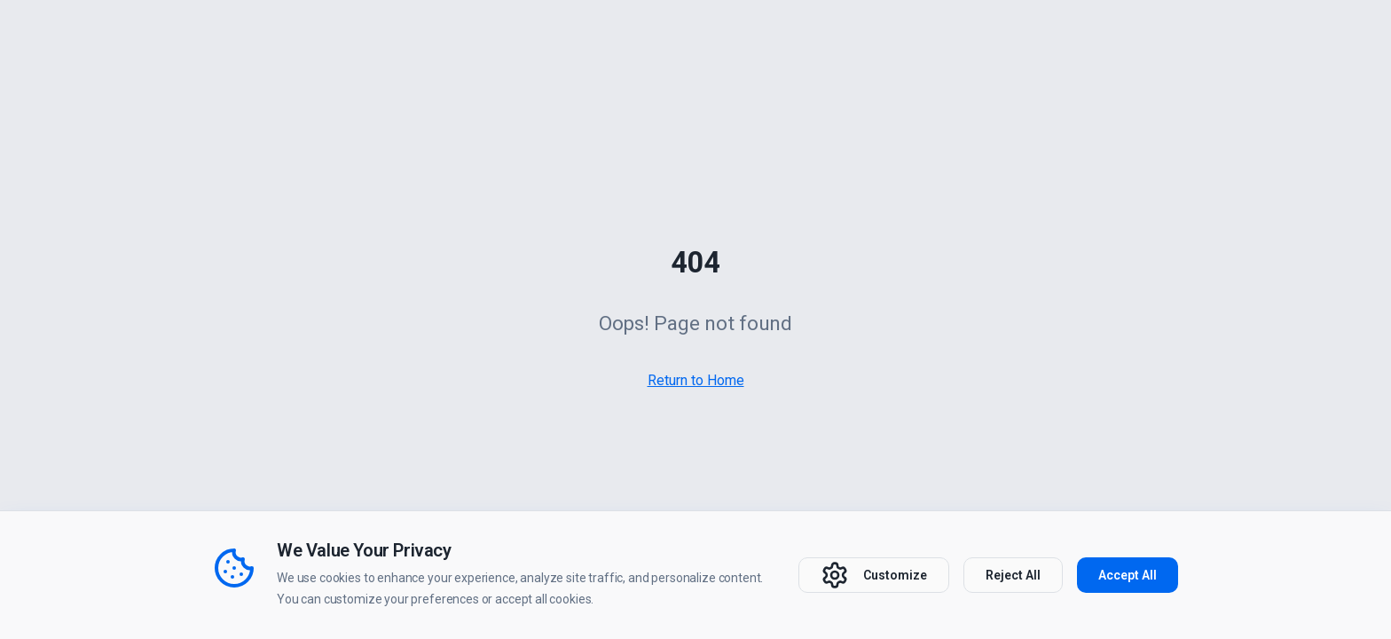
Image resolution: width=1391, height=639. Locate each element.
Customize (874, 575)
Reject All (1013, 575)
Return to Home (696, 380)
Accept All (1127, 575)
